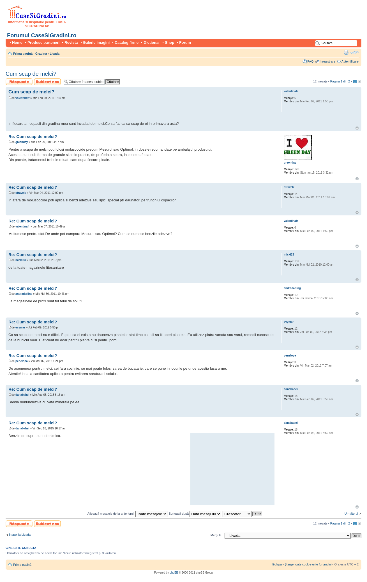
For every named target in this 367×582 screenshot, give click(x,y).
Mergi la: (216, 535)
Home (17, 42)
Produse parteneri (43, 42)
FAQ (310, 61)
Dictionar (152, 42)
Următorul (351, 513)
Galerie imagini (96, 42)
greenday (21, 142)
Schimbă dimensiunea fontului (354, 52)
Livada (54, 53)
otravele (20, 192)
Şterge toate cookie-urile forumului (308, 564)
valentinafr (22, 98)
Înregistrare (327, 61)
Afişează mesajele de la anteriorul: (127, 513)
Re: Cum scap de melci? (32, 136)
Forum (185, 42)
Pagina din (340, 81)
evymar (20, 327)
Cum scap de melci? (31, 74)
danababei (22, 394)
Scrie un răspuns (19, 81)
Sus (357, 128)
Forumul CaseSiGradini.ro (42, 35)
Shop (169, 42)
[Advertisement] (74, 111)
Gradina (41, 53)
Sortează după (195, 513)
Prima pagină (23, 53)
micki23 (20, 260)
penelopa (21, 361)
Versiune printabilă (346, 52)
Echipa (277, 564)
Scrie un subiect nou (47, 81)
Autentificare (350, 61)
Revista (71, 42)
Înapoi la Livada (20, 534)
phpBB (174, 572)
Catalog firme (127, 42)
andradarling (24, 293)
